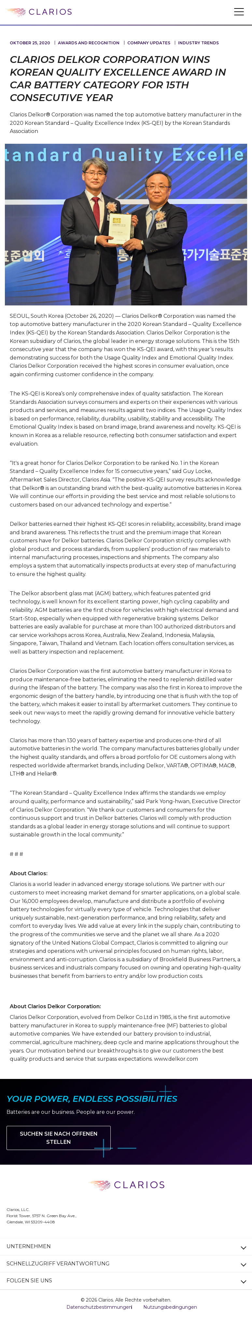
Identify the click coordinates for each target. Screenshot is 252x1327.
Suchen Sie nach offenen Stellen (59, 1138)
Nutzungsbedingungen (170, 1307)
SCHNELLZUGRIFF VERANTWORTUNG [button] (58, 1264)
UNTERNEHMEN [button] (29, 1246)
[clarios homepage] (39, 12)
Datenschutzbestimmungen (99, 1307)
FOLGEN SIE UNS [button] (29, 1280)
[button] (238, 11)
